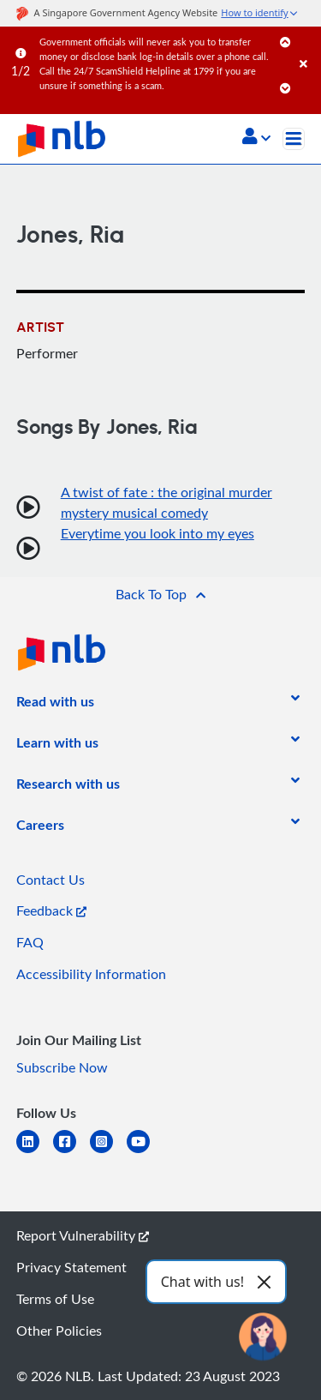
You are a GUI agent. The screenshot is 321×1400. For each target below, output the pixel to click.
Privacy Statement (71, 1267)
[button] (256, 138)
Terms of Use (55, 1298)
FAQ (30, 942)
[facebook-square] (71, 1152)
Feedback (51, 910)
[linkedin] (34, 1152)
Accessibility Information (91, 973)
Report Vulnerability (82, 1235)
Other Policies (59, 1330)
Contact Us (50, 879)
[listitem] (55, 704)
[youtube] (145, 1152)
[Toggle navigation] (293, 139)
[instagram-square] (108, 1152)
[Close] (307, 46)
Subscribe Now (62, 1067)
